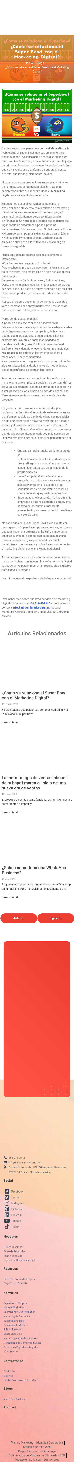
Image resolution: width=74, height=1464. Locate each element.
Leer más (10, 722)
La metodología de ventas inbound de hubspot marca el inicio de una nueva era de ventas (35, 783)
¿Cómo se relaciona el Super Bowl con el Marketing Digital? (34, 695)
